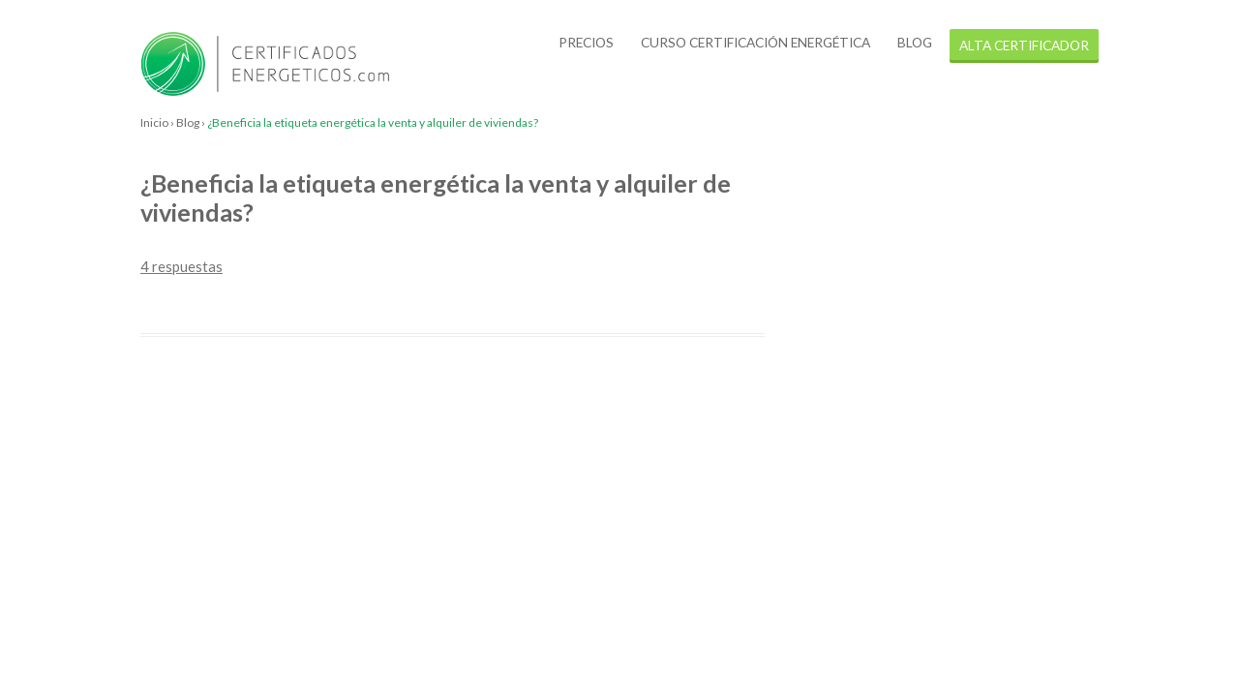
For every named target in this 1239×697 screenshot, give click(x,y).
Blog (914, 42)
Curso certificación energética (755, 42)
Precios (586, 42)
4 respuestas (181, 266)
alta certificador (1024, 45)
